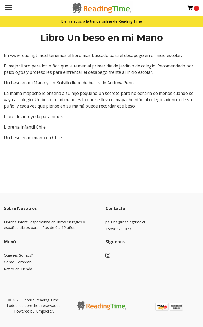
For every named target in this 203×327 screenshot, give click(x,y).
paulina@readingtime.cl (125, 221)
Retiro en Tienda (18, 268)
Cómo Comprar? (18, 262)
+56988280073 (118, 228)
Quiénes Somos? (18, 255)
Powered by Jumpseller (33, 311)
